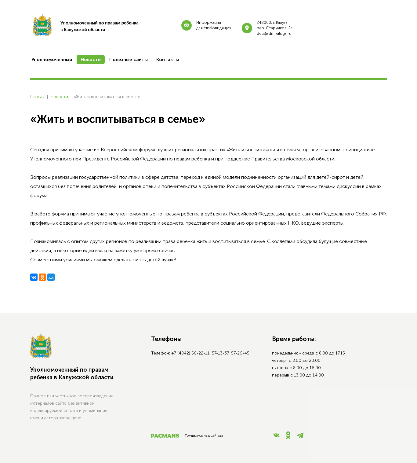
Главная (37, 96)
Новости (59, 96)
